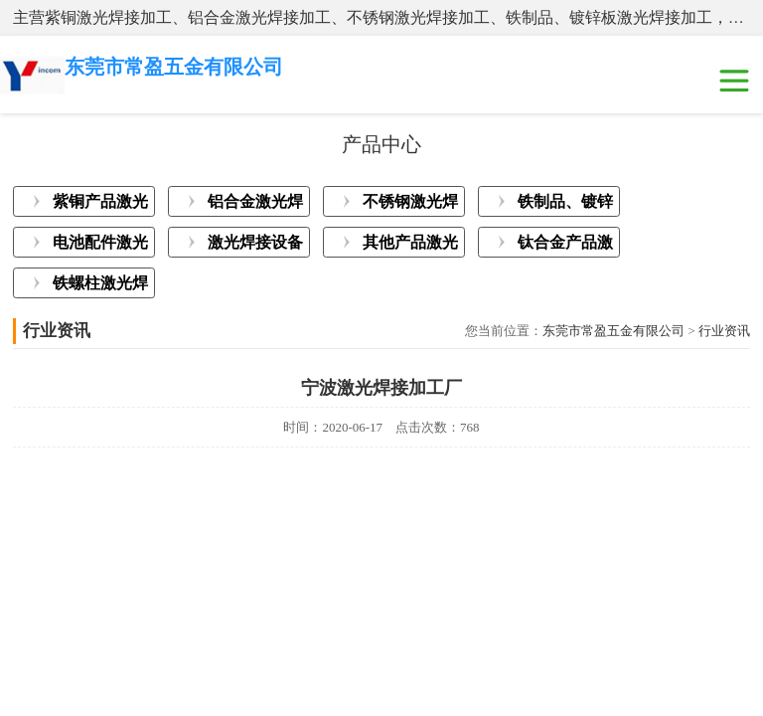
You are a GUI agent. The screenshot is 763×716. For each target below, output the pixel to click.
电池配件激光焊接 (100, 246)
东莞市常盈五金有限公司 (613, 330)
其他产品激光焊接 (410, 246)
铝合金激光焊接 (255, 205)
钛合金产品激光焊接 (565, 246)
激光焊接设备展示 (255, 246)
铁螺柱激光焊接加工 (100, 286)
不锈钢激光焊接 (410, 205)
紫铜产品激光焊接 (100, 205)
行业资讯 (724, 330)
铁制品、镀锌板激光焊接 (565, 205)
